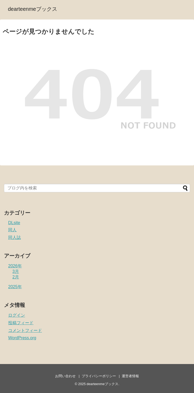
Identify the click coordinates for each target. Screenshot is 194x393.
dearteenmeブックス (32, 9)
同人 (12, 230)
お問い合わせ (65, 376)
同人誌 (14, 237)
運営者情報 (130, 376)
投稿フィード (20, 323)
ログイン (16, 315)
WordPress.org (22, 338)
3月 (15, 271)
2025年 (15, 286)
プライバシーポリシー (99, 376)
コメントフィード (25, 330)
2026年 (15, 266)
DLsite (14, 222)
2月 (15, 277)
